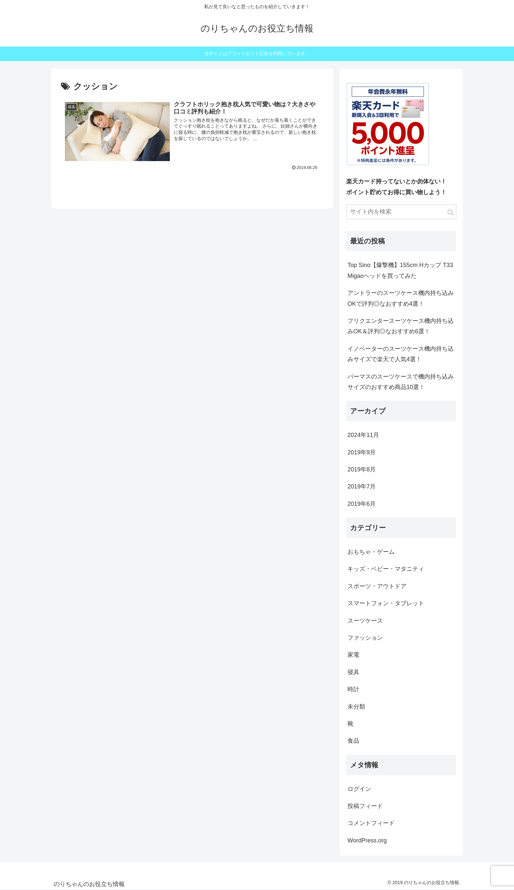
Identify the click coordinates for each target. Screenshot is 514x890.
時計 (353, 689)
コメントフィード (371, 823)
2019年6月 (361, 504)
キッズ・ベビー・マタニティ (385, 569)
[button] (450, 212)
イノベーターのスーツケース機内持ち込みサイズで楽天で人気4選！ (400, 353)
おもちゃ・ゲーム (371, 551)
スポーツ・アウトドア (376, 586)
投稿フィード (365, 806)
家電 (353, 655)
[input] (401, 211)
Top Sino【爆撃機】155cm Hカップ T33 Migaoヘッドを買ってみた (400, 270)
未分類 (356, 706)
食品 (353, 740)
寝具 (353, 672)
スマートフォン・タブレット (385, 603)
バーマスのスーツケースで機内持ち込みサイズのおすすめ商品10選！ (400, 381)
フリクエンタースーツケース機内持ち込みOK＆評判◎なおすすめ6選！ (400, 326)
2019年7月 (361, 486)
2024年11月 (363, 435)
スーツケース (365, 620)
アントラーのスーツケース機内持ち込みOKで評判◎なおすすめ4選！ (400, 298)
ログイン (359, 789)
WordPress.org (367, 840)
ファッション (365, 637)
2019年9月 (361, 452)
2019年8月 (361, 469)
